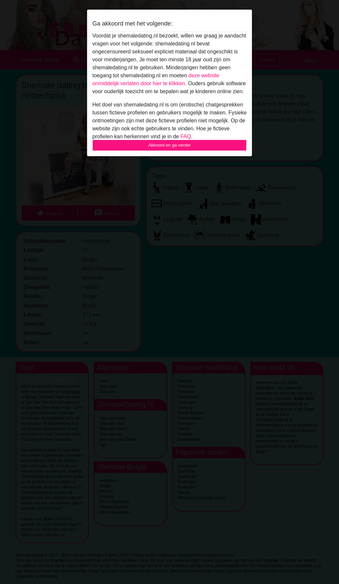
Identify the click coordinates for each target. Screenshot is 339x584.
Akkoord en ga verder (169, 145)
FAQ (185, 136)
